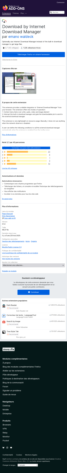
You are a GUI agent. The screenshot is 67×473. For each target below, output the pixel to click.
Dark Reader (12, 305)
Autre (28, 241)
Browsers (7, 425)
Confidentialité (8, 455)
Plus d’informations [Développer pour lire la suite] (9, 135)
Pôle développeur (10, 375)
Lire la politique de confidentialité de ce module (20, 253)
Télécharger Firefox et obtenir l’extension (33, 54)
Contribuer (33, 292)
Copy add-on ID (9, 218)
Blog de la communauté (13, 382)
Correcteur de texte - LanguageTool (21, 315)
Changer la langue (9, 465)
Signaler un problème (12, 390)
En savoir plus (7, 199)
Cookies (19, 455)
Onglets (34, 241)
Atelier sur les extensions (14, 371)
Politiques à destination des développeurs (21, 378)
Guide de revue (9, 394)
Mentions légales (31, 455)
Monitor (6, 436)
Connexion (60, 2)
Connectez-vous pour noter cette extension (26, 148)
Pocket (6, 440)
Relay (5, 433)
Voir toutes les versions (11, 259)
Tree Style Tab (13, 331)
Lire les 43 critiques (9, 168)
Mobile (6, 409)
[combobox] (57, 12)
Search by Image (13, 321)
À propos (7, 363)
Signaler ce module (9, 271)
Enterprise (7, 413)
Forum (5, 386)
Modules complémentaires (15, 359)
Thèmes (15, 13)
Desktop (6, 406)
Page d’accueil (7, 214)
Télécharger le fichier (9, 59)
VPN (5, 429)
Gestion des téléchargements (13, 241)
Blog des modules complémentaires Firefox (22, 367)
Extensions (6, 13)
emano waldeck (20, 37)
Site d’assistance (8, 216)
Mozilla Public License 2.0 (11, 247)
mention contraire (12, 459)
